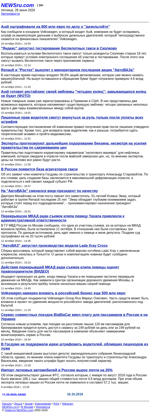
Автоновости (10, 13)
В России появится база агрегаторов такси (39, 169)
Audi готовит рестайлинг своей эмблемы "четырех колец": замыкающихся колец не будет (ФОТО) (73, 94)
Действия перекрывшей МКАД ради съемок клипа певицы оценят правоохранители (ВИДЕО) (60, 269)
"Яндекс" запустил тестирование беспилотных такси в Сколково (59, 48)
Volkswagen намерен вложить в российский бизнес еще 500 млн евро (63, 293)
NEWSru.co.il (10, 407)
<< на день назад (14, 394)
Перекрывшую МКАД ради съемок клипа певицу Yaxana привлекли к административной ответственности (62, 218)
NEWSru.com (17, 5)
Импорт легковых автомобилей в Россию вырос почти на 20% (57, 370)
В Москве (27, 407)
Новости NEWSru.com (19, 410)
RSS (56, 403)
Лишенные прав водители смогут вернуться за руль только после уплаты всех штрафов (72, 119)
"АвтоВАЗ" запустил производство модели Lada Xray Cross (54, 246)
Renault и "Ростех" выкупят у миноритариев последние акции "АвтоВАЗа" (67, 70)
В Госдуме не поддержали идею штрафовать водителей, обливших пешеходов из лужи (74, 346)
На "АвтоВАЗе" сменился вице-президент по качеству (49, 191)
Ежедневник (43, 403)
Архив (29, 403)
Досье (18, 403)
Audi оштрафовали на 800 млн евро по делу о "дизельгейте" (55, 27)
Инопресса (43, 407)
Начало (7, 403)
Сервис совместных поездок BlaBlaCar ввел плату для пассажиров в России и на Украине (74, 317)
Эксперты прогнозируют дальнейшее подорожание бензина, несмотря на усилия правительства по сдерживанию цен (73, 145)
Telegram (67, 403)
